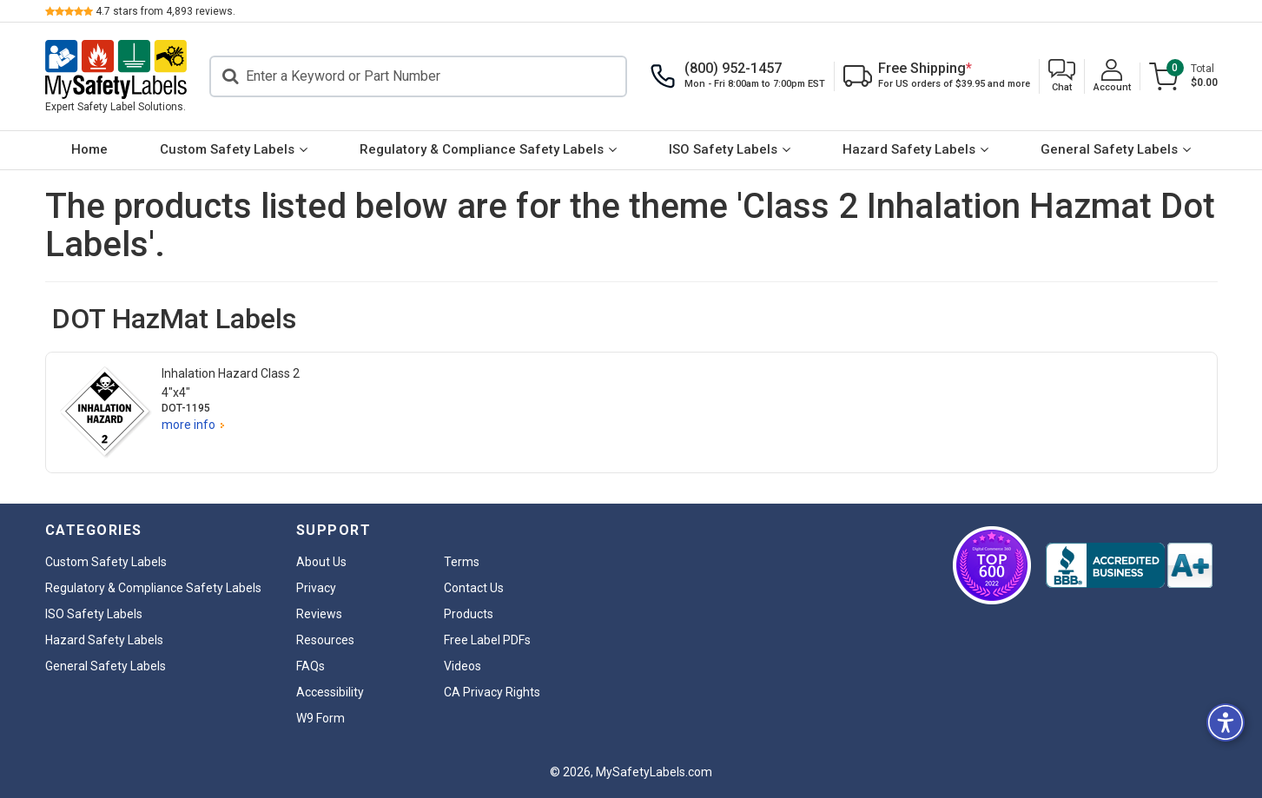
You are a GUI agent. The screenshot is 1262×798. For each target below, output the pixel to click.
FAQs (310, 666)
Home (89, 149)
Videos (462, 666)
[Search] (418, 76)
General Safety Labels (1109, 149)
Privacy (316, 588)
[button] (1062, 77)
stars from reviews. (165, 11)
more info (188, 425)
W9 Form (320, 718)
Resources (325, 640)
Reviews (319, 614)
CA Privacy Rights (492, 692)
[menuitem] (89, 150)
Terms (461, 562)
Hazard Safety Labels (908, 149)
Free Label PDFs (487, 640)
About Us (321, 562)
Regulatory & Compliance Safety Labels (482, 149)
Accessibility (330, 692)
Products (468, 614)
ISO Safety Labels (723, 149)
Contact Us (474, 588)
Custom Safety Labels (227, 149)
